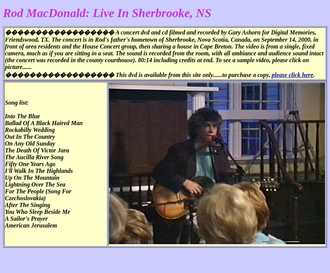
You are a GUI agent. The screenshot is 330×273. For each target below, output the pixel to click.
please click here (292, 75)
